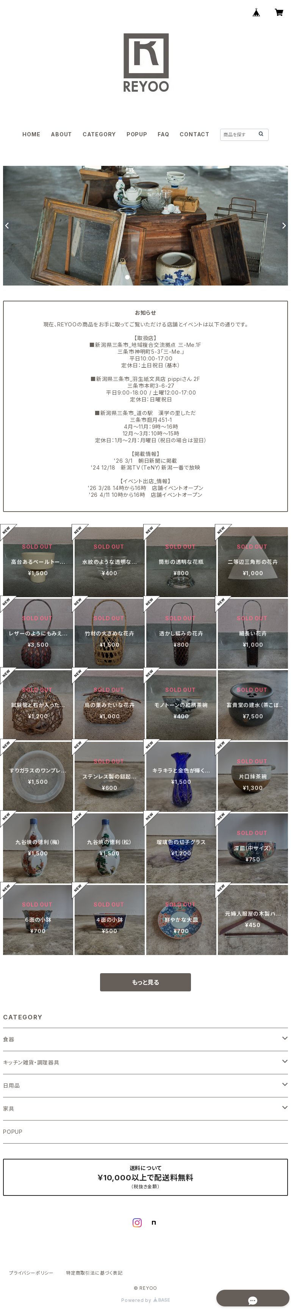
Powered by (145, 1300)
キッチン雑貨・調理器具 (31, 1062)
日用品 (11, 1085)
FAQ (163, 134)
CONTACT (195, 134)
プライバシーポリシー (31, 1273)
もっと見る (145, 982)
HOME (31, 134)
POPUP (137, 134)
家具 (8, 1108)
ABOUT (61, 134)
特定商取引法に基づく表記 (94, 1273)
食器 (8, 1039)
